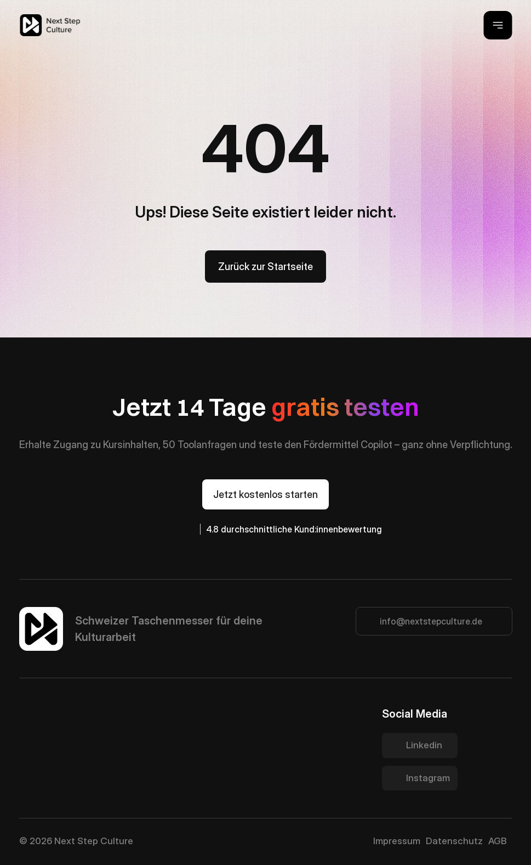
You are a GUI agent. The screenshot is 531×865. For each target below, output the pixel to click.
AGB (497, 840)
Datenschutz (454, 840)
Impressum (396, 840)
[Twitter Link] (420, 745)
